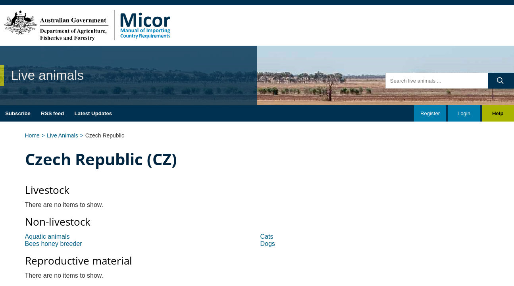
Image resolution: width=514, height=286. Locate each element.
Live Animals (62, 135)
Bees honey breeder (53, 243)
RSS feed (52, 113)
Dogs (267, 243)
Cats (266, 236)
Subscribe (18, 113)
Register (430, 113)
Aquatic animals (47, 236)
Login (464, 113)
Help (498, 113)
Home (32, 135)
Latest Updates (93, 113)
